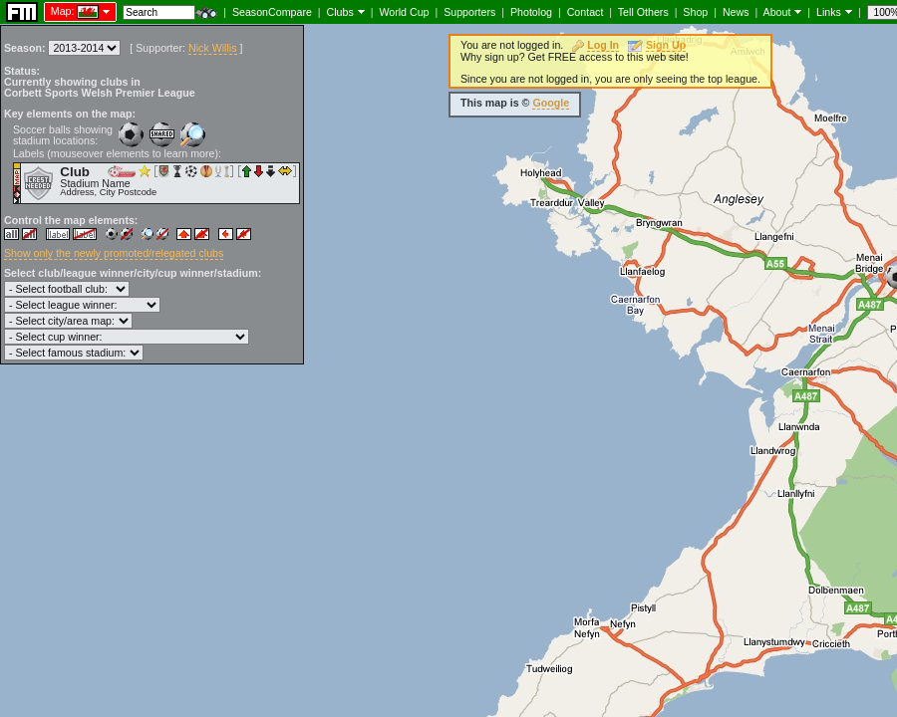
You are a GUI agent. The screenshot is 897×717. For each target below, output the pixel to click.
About (777, 12)
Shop (695, 12)
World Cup (404, 12)
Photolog (531, 12)
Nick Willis (212, 48)
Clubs (340, 12)
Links (828, 12)
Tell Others (643, 12)
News (736, 12)
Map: (63, 11)
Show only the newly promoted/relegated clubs (113, 253)
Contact (585, 12)
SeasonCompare (272, 12)
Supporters (469, 12)
